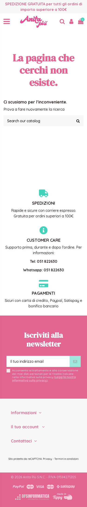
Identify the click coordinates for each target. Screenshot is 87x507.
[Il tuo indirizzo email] (38, 361)
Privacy (47, 458)
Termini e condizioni (66, 458)
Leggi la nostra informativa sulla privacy (44, 378)
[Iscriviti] (75, 361)
